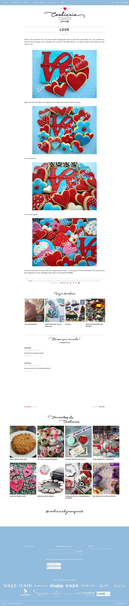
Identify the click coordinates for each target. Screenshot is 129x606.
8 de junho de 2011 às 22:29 (32, 365)
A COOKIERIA (15, 2)
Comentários (52, 568)
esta (31, 40)
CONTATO (52, 2)
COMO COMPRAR (39, 2)
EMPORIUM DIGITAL (121, 603)
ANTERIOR (27, 407)
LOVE (91, 281)
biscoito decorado (40, 281)
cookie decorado (68, 281)
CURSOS (26, 2)
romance (97, 281)
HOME (5, 2)
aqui (25, 44)
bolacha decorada (55, 281)
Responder (27, 356)
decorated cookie (82, 281)
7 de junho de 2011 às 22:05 (32, 350)
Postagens (51, 564)
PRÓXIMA (101, 407)
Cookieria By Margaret (15, 603)
